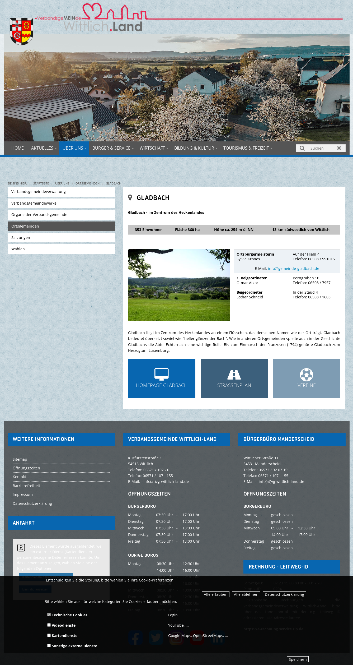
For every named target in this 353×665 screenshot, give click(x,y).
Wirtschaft (152, 148)
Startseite (41, 183)
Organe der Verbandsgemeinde (39, 214)
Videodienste (61, 625)
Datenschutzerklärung (284, 594)
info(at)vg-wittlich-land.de (166, 481)
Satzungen (20, 237)
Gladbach (113, 183)
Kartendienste (62, 635)
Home (17, 148)
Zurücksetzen (339, 148)
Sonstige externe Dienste (72, 645)
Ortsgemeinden (88, 183)
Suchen (302, 148)
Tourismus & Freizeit (246, 148)
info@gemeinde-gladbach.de (293, 268)
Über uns (73, 148)
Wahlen (18, 248)
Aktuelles (42, 148)
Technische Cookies (67, 614)
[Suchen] (320, 148)
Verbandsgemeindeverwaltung (38, 191)
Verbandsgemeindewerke (34, 203)
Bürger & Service (111, 148)
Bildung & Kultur (194, 148)
